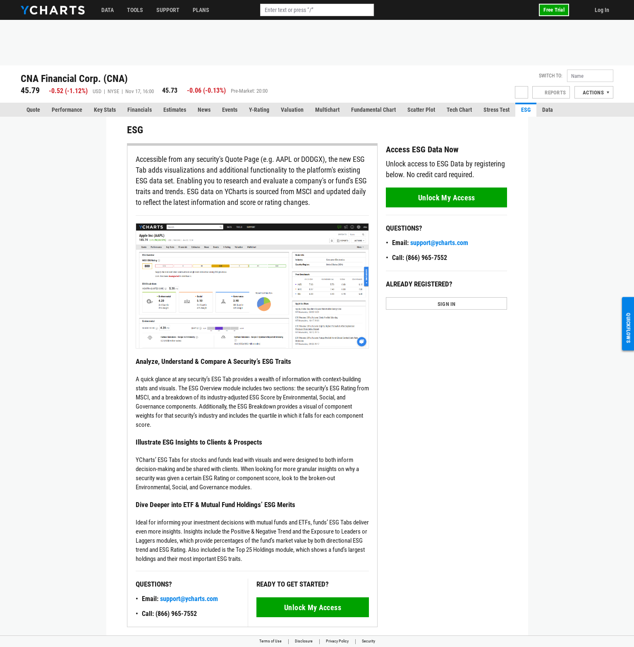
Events (229, 109)
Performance (67, 109)
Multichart (327, 109)
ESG (526, 109)
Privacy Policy (337, 641)
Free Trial (554, 10)
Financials (139, 109)
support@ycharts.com (189, 599)
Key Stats (105, 109)
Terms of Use (270, 641)
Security (368, 641)
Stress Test (496, 109)
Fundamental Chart (373, 109)
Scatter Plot (421, 109)
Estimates (174, 109)
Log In (602, 10)
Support (167, 10)
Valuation (292, 109)
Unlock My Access (312, 607)
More (595, 109)
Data (107, 10)
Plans (201, 10)
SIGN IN (447, 304)
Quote (33, 109)
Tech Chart (459, 109)
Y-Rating (259, 109)
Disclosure (304, 641)
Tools (135, 10)
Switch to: (550, 76)
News (204, 109)
